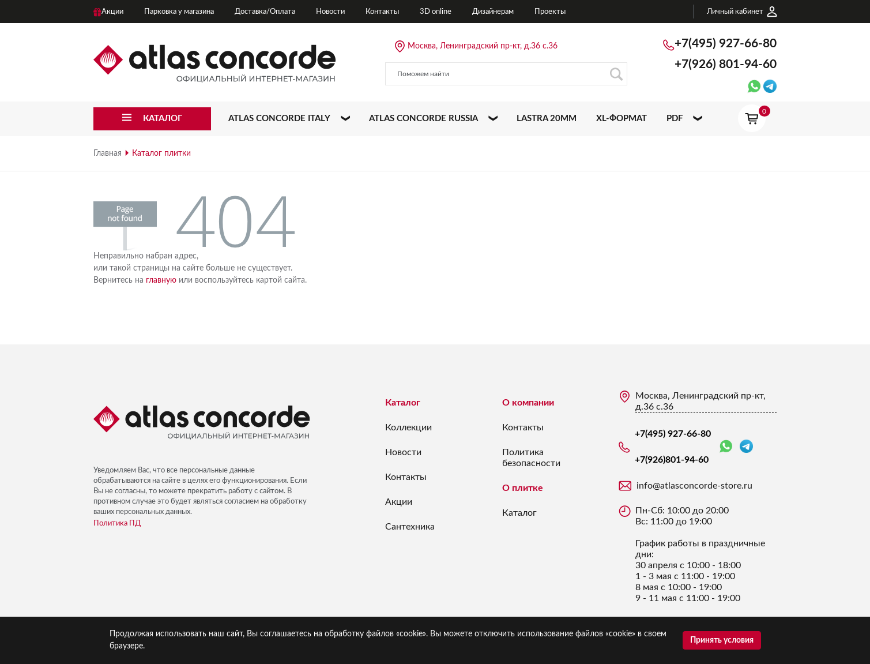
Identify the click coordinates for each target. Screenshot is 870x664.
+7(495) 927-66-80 (726, 43)
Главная (107, 153)
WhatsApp (726, 446)
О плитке (522, 488)
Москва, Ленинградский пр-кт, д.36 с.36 (483, 46)
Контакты (406, 477)
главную (161, 280)
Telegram (746, 446)
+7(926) (726, 64)
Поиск (616, 74)
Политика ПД (117, 523)
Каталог (402, 402)
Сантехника (410, 526)
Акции (398, 502)
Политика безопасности (531, 458)
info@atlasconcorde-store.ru (694, 485)
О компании (528, 402)
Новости (403, 452)
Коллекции (408, 427)
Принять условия (722, 640)
